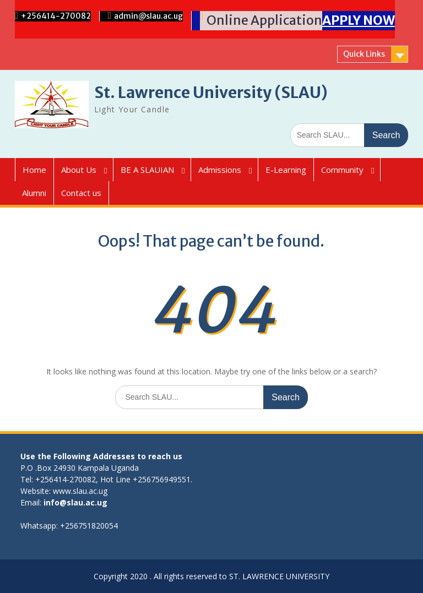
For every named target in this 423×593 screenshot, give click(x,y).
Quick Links (364, 54)
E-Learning (285, 169)
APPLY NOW (358, 20)
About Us (78, 169)
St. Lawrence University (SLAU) (211, 92)
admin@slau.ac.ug (148, 16)
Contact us (81, 192)
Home (34, 169)
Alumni (34, 192)
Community (342, 169)
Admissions (219, 169)
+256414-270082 (56, 16)
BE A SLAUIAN (147, 169)
